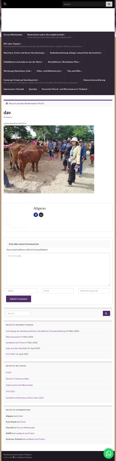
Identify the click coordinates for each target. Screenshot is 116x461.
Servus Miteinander (13, 34)
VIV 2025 (10, 354)
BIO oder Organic (43, 45)
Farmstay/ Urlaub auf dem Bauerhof (41, 81)
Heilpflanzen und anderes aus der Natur (23, 62)
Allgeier (9, 117)
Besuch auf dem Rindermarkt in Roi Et (26, 103)
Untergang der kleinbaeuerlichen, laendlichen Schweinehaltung (36, 331)
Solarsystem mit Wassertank (19, 385)
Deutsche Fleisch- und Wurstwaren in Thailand (65, 89)
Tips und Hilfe (74, 71)
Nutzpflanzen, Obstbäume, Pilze (64, 62)
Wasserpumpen (13, 336)
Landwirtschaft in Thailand (58, 19)
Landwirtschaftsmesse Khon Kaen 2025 (25, 397)
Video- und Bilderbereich (49, 71)
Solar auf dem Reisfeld (16, 348)
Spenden (33, 89)
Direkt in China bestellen (17, 378)
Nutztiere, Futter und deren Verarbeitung (24, 53)
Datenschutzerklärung (94, 80)
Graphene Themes (24, 457)
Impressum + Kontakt (14, 89)
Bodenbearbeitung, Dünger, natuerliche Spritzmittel (76, 53)
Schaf (8, 372)
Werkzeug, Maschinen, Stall (18, 71)
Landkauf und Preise (16, 342)
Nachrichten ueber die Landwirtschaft (49, 35)
